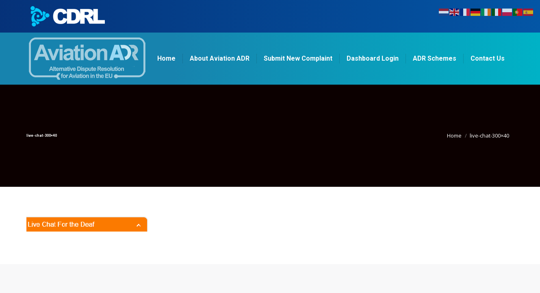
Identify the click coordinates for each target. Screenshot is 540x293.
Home (454, 135)
